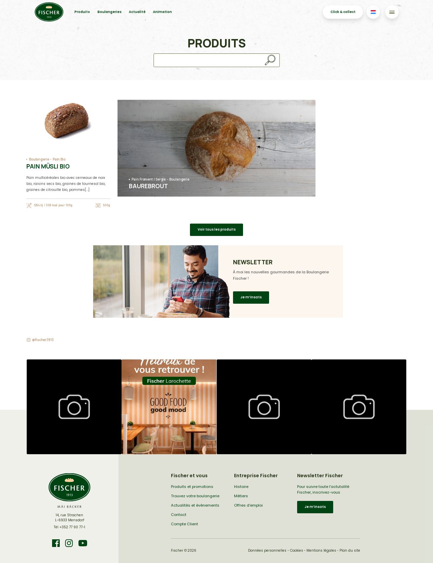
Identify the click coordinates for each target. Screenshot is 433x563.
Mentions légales (321, 550)
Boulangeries (109, 12)
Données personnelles (267, 550)
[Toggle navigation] (391, 11)
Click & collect (343, 12)
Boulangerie (39, 159)
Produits (82, 12)
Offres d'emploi (248, 505)
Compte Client (184, 524)
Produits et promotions (192, 486)
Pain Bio (59, 159)
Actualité (137, 12)
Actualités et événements (195, 505)
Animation (162, 12)
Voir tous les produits (217, 229)
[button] (74, 406)
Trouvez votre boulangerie (195, 496)
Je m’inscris (251, 297)
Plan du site (350, 550)
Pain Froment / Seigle (149, 179)
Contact (178, 514)
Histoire (241, 486)
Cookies (296, 550)
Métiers (241, 496)
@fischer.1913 (43, 340)
